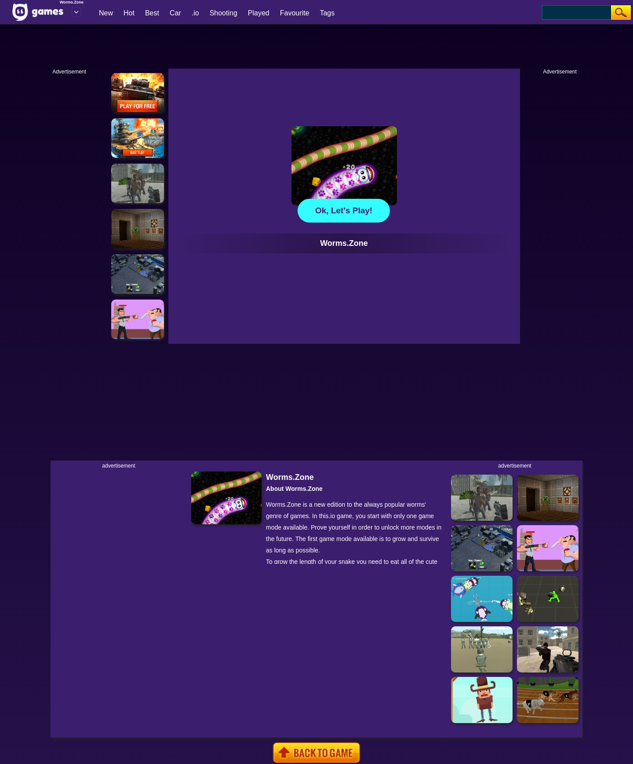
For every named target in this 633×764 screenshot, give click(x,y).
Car (175, 13)
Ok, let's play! (343, 210)
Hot (129, 13)
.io (195, 13)
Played (258, 13)
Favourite (294, 13)
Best (152, 13)
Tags (327, 13)
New (106, 13)
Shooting (223, 13)
